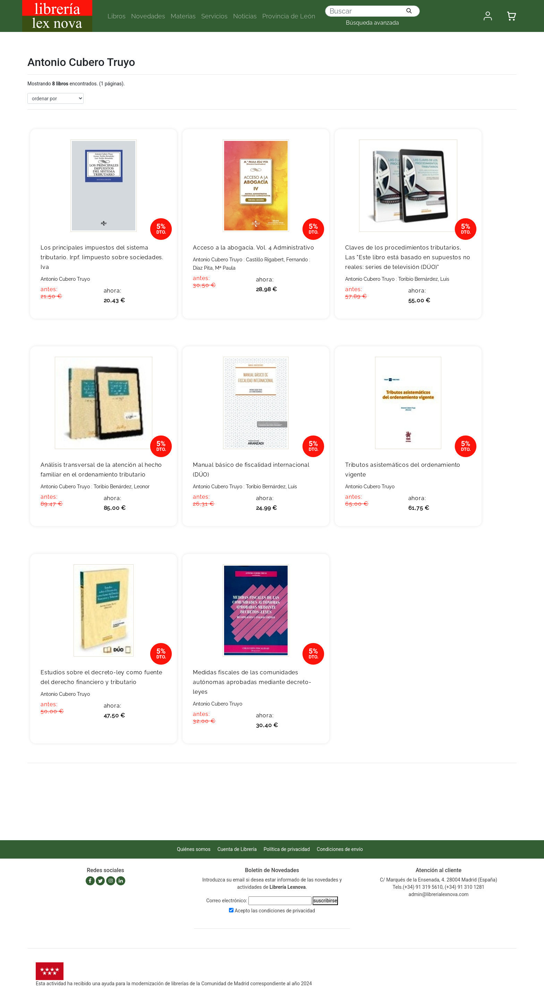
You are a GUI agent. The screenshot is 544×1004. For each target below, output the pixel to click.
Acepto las (275, 910)
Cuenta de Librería (237, 849)
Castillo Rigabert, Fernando (277, 259)
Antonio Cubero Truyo (65, 279)
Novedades (148, 16)
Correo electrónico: (226, 900)
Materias (183, 16)
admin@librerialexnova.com (439, 894)
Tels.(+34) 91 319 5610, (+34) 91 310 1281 (439, 887)
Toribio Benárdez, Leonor (122, 486)
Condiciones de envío (340, 849)
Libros (117, 16)
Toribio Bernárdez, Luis (423, 279)
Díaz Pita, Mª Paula (214, 268)
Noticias (245, 16)
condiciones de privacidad (287, 910)
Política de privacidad (287, 849)
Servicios (214, 16)
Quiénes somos (194, 849)
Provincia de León (288, 16)
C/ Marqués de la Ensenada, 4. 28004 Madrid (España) (438, 880)
